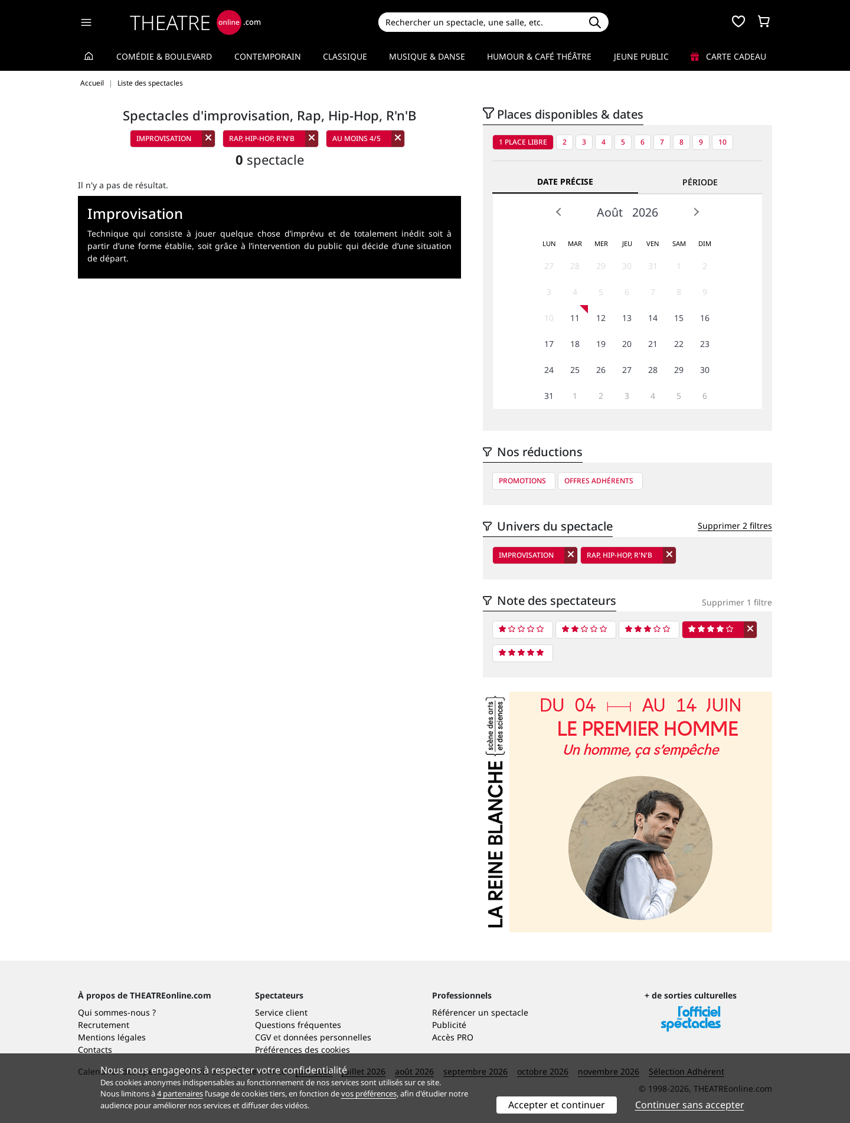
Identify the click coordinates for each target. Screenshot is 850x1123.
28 (575, 265)
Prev (559, 212)
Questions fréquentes (298, 1024)
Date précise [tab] (565, 181)
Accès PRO (452, 1037)
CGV (263, 1037)
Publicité (449, 1024)
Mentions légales (112, 1037)
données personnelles (327, 1037)
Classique (345, 56)
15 (679, 317)
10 (722, 142)
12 (601, 317)
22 (679, 343)
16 (705, 317)
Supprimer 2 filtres (735, 525)
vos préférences (369, 1093)
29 (601, 265)
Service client (281, 1012)
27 (549, 265)
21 (653, 343)
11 (575, 317)
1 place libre (523, 142)
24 (549, 369)
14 (653, 317)
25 (575, 369)
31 (653, 265)
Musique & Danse (427, 56)
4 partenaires (180, 1093)
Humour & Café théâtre (539, 56)
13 (627, 317)
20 (627, 343)
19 (601, 343)
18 (575, 343)
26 (601, 369)
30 (627, 265)
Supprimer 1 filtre (737, 602)
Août (610, 212)
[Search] (479, 22)
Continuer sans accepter (689, 1104)
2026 (645, 212)
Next (696, 212)
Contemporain (267, 56)
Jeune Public (641, 56)
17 (549, 343)
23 (705, 343)
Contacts (95, 1049)
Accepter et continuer (556, 1104)
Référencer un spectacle (480, 1012)
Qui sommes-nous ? (117, 1012)
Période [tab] (700, 182)
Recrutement (103, 1024)
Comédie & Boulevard (164, 56)
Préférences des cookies (302, 1049)
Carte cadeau (728, 56)
